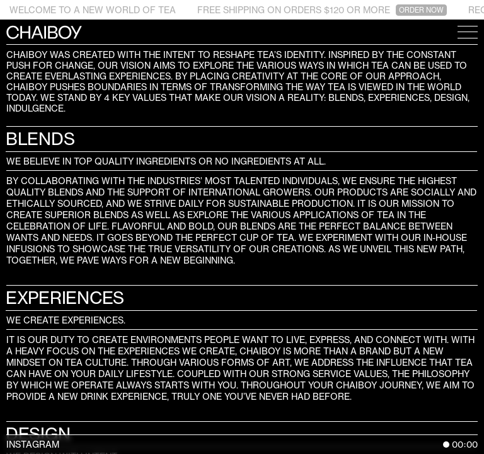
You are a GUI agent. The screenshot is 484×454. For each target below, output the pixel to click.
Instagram (32, 444)
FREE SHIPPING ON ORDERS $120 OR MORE (322, 10)
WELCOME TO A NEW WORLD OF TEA (92, 9)
